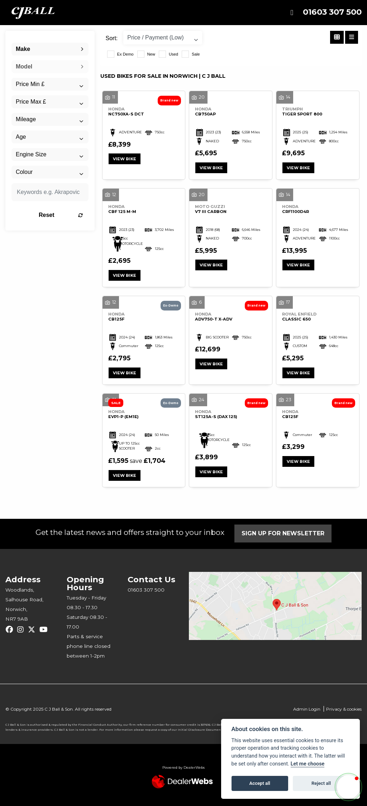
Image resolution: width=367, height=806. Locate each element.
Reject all (321, 783)
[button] (348, 787)
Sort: (112, 38)
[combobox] (50, 49)
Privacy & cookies (344, 709)
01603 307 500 (332, 12)
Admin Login (306, 709)
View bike (124, 158)
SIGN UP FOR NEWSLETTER (283, 533)
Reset (61, 215)
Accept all (259, 783)
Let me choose (308, 764)
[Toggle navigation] (291, 13)
